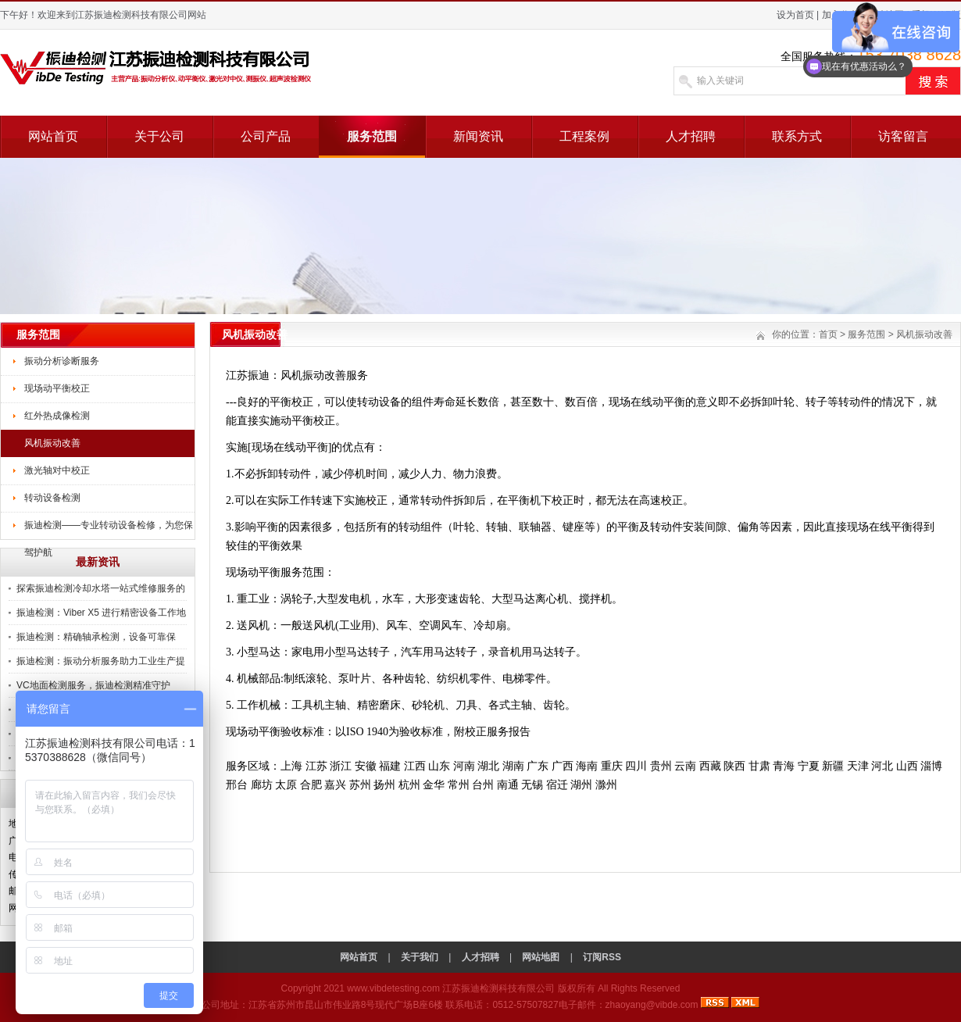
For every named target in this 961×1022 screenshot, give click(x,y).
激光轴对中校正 (57, 470)
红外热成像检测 (57, 415)
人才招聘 (691, 136)
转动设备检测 (52, 497)
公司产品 (266, 136)
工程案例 (584, 136)
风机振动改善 (52, 443)
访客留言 (903, 136)
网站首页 (53, 136)
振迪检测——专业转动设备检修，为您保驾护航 (108, 530)
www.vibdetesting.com (393, 988)
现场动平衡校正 (57, 388)
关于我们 (419, 957)
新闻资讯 (478, 136)
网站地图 (540, 957)
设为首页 (795, 14)
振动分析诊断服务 (61, 361)
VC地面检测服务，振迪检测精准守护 (93, 685)
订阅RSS (602, 957)
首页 (828, 334)
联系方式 (797, 136)
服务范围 (372, 136)
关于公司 (159, 136)
